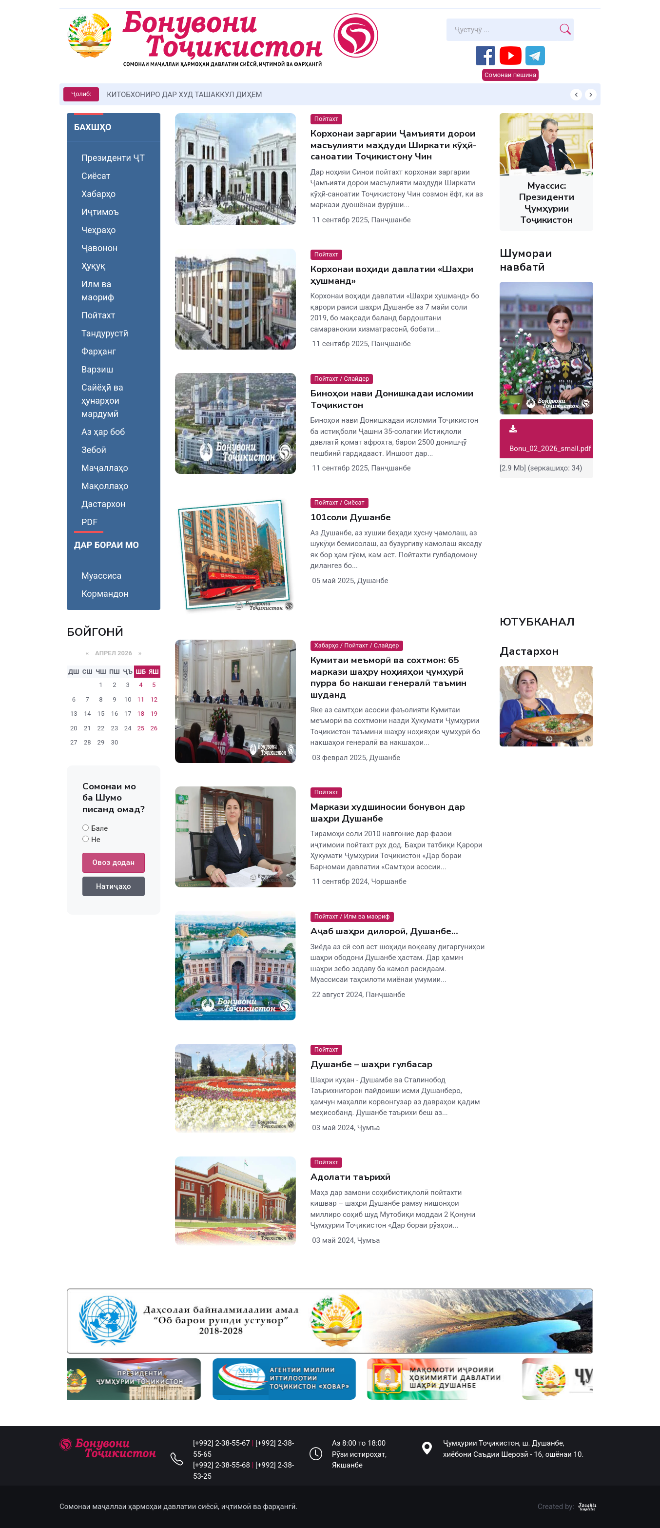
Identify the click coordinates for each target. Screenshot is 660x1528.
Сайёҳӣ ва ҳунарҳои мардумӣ (102, 400)
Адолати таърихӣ (350, 1177)
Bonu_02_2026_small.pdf (550, 439)
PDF (89, 522)
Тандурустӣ (104, 333)
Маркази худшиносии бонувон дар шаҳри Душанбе (388, 812)
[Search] (501, 30)
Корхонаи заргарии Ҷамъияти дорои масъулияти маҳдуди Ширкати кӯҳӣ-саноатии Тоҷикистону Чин (394, 145)
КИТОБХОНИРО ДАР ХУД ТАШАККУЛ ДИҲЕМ (184, 94)
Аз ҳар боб (103, 432)
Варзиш (97, 369)
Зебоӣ (93, 450)
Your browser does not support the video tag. (546, 541)
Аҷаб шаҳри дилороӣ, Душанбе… (384, 931)
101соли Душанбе (351, 517)
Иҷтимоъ (100, 212)
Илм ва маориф (97, 290)
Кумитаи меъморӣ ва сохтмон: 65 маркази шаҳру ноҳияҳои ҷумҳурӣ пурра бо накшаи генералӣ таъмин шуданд (388, 677)
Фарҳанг (98, 351)
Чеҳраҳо (98, 230)
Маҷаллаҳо (104, 468)
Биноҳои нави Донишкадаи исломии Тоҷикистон (392, 399)
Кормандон (105, 593)
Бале (99, 828)
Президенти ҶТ (113, 158)
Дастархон (103, 504)
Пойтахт (98, 315)
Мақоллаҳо (104, 486)
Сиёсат (95, 176)
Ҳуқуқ (93, 266)
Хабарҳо (98, 194)
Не (95, 839)
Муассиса (101, 575)
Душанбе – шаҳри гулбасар (371, 1064)
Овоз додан (114, 862)
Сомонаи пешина (510, 74)
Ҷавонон (99, 248)
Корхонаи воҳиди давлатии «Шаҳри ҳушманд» (392, 275)
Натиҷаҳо (113, 886)
